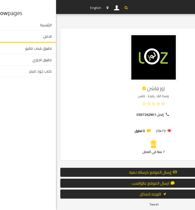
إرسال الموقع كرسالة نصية (97, 172)
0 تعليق (84, 131)
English (39, 7)
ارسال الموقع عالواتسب (98, 183)
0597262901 (90, 114)
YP (22, 7)
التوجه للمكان (98, 194)
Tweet (98, 204)
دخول (61, 8)
